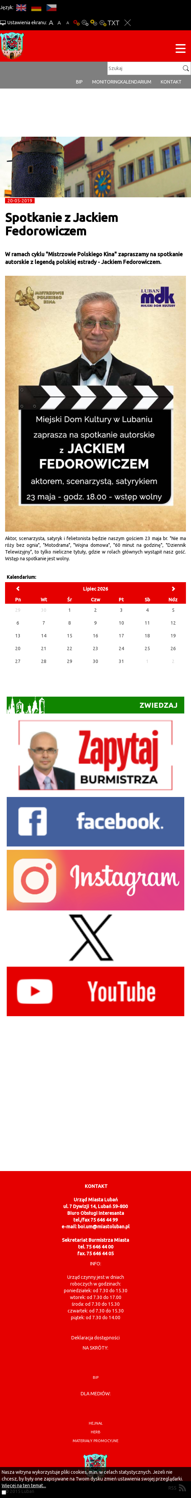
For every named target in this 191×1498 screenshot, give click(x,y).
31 (121, 661)
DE (36, 7)
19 (173, 635)
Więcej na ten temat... (24, 1485)
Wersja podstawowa (76, 22)
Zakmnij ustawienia (127, 22)
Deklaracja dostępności (95, 1337)
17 (121, 635)
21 (43, 648)
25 (147, 648)
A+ (51, 22)
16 (95, 635)
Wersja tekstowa (113, 22)
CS (51, 7)
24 (121, 648)
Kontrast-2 (102, 22)
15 (69, 635)
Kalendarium (135, 82)
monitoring (106, 82)
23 (95, 648)
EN (21, 7)
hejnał (96, 1423)
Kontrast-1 (93, 22)
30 (95, 661)
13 (18, 635)
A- (68, 22)
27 (18, 661)
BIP (79, 82)
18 (147, 635)
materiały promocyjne (95, 1441)
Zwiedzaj (92, 705)
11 (147, 623)
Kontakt (171, 82)
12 (173, 623)
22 (69, 648)
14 (43, 635)
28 (43, 661)
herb (96, 1432)
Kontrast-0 (85, 22)
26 (173, 648)
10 (121, 623)
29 (69, 661)
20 (18, 648)
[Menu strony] (180, 49)
